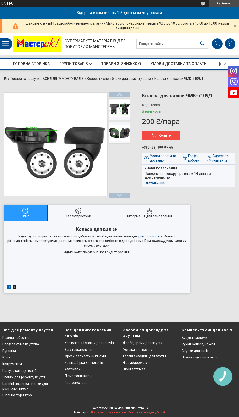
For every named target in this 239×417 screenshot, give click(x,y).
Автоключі (73, 369)
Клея (6, 357)
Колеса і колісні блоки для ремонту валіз (119, 79)
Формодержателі (136, 363)
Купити (164, 135)
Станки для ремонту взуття (24, 377)
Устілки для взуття (138, 349)
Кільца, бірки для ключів (84, 363)
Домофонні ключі (78, 376)
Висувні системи (194, 338)
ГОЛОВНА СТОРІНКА (31, 63)
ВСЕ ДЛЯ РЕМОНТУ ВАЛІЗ (63, 79)
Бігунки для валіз (195, 351)
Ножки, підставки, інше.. (200, 357)
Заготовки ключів (78, 349)
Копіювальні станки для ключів (89, 343)
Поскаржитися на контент (108, 412)
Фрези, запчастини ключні (85, 356)
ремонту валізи (150, 236)
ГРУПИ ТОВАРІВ (73, 63)
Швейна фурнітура (17, 395)
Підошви (9, 351)
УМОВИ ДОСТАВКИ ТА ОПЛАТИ (179, 63)
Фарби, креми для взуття (143, 343)
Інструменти (12, 364)
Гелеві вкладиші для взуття (144, 356)
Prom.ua (142, 408)
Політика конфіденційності (146, 412)
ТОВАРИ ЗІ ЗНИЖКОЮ (121, 63)
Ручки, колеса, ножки (198, 344)
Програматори (76, 382)
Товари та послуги (24, 79)
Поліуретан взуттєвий (19, 371)
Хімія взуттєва (134, 369)
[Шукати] (202, 43)
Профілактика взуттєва (20, 344)
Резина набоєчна (16, 338)
